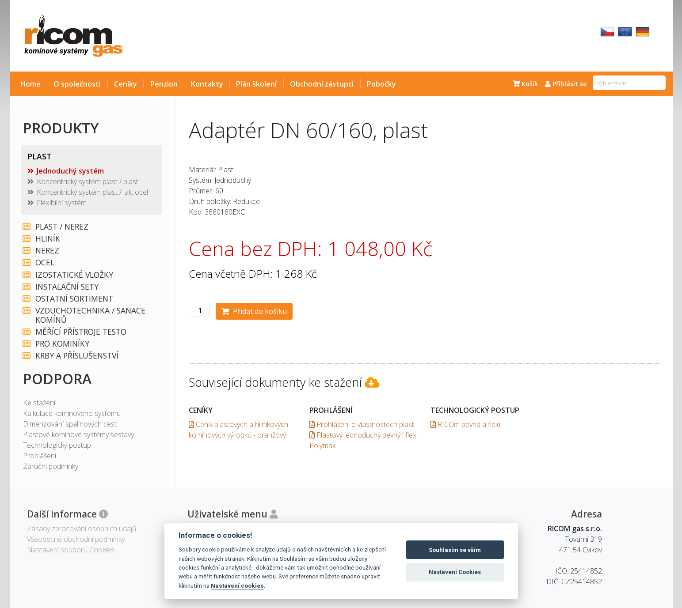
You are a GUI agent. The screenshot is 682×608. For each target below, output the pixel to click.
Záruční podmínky (50, 466)
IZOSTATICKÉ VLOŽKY (74, 274)
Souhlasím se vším (455, 550)
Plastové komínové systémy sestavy (78, 434)
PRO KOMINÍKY (62, 343)
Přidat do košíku (254, 311)
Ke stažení (39, 403)
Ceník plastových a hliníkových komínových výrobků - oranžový (238, 429)
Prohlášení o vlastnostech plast (361, 424)
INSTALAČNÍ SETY (67, 286)
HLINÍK (47, 238)
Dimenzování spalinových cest (70, 424)
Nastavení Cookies (455, 572)
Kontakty (207, 84)
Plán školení (256, 84)
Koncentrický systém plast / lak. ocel (92, 192)
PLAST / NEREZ (61, 226)
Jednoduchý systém (70, 171)
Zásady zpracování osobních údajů (81, 528)
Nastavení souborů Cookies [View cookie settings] (70, 550)
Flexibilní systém (62, 203)
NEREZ (47, 250)
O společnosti (77, 84)
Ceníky (125, 84)
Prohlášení (39, 456)
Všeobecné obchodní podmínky (76, 539)
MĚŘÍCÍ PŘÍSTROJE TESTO (80, 331)
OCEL (44, 262)
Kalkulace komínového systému (72, 413)
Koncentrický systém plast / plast (87, 181)
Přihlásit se (566, 83)
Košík (525, 83)
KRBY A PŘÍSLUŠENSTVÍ (76, 355)
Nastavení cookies (237, 585)
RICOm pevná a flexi (465, 424)
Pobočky (381, 84)
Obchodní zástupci (322, 84)
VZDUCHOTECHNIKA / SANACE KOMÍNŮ (90, 315)
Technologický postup (57, 445)
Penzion (164, 84)
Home (30, 84)
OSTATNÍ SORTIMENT (74, 298)
